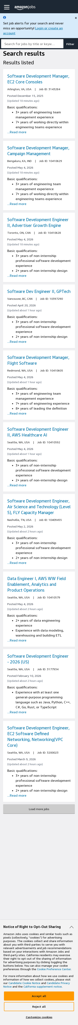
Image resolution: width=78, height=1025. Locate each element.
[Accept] (39, 996)
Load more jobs (39, 809)
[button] (7, 7)
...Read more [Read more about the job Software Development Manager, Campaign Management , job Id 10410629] (16, 204)
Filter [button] (70, 44)
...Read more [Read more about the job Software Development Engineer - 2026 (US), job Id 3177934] (16, 712)
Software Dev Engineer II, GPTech (39, 291)
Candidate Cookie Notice (24, 983)
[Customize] (39, 1017)
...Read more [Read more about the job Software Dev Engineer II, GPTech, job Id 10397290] (16, 341)
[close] (76, 18)
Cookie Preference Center (54, 969)
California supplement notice (43, 986)
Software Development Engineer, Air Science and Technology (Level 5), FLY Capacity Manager (39, 507)
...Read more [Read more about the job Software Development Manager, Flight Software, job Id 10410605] (16, 413)
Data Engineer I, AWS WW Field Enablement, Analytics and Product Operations (36, 584)
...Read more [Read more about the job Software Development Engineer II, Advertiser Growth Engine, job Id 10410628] (16, 275)
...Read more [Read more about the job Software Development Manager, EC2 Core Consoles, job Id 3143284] (16, 132)
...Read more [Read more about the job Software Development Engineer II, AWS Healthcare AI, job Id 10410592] (16, 485)
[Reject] (39, 1006)
